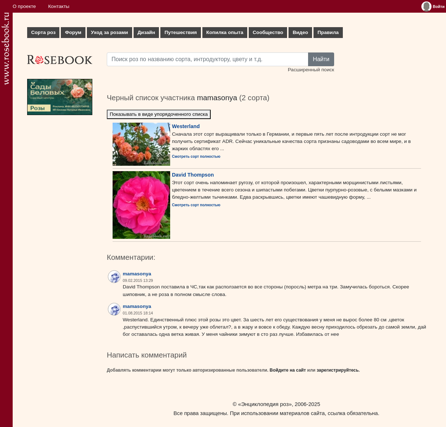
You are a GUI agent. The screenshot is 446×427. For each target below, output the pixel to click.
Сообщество (268, 32)
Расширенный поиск (311, 69)
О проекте (24, 6)
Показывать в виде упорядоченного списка (159, 114)
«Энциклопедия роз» (265, 404)
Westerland (186, 126)
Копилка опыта (224, 32)
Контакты (59, 6)
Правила (328, 32)
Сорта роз (43, 32)
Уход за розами (109, 32)
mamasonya (217, 98)
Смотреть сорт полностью (196, 156)
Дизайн (146, 32)
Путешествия (180, 32)
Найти (321, 59)
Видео (300, 32)
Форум (73, 32)
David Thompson (193, 175)
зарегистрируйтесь (338, 370)
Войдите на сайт (288, 370)
